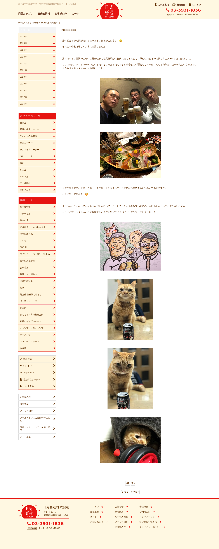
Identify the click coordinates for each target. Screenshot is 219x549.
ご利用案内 (162, 4)
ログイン (195, 4)
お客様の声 (61, 13)
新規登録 (178, 4)
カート (75, 13)
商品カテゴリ (25, 13)
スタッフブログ (130, 492)
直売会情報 (44, 13)
